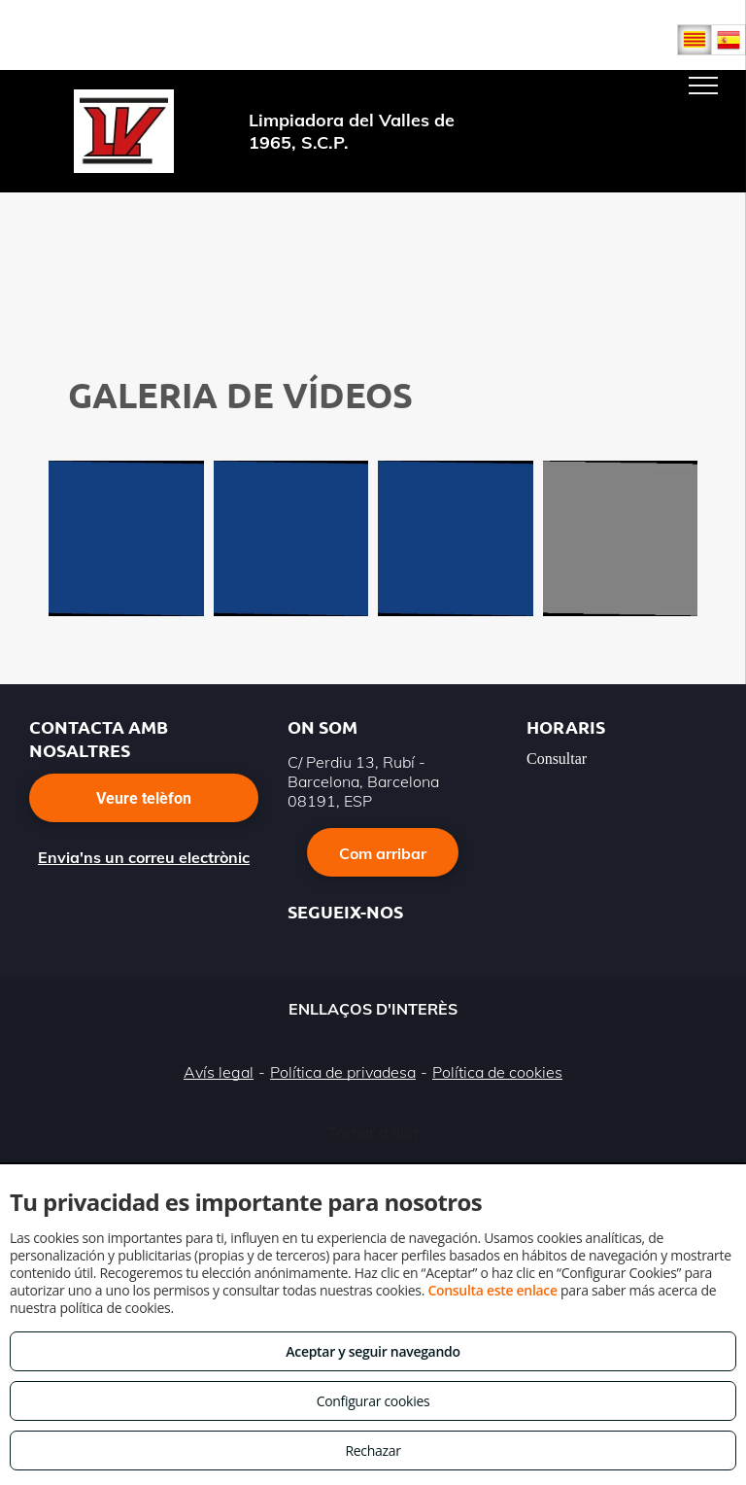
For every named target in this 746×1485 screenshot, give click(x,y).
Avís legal (219, 1072)
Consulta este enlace (492, 1290)
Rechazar (372, 1450)
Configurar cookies (373, 1401)
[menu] (703, 85)
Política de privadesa (343, 1072)
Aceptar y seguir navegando (372, 1351)
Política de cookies (497, 1072)
